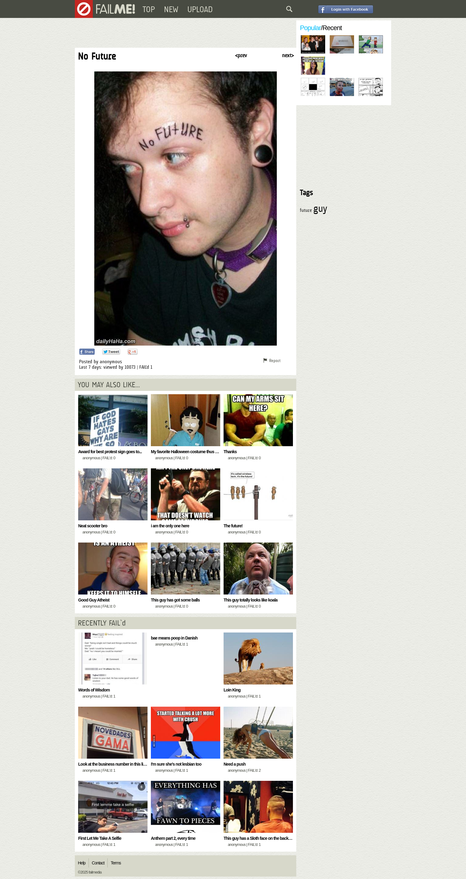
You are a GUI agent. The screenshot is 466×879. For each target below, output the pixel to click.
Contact (98, 862)
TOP (149, 9)
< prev (241, 55)
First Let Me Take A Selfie (99, 838)
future (306, 210)
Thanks (230, 451)
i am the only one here (170, 525)
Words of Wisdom (94, 690)
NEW (171, 9)
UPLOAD (200, 9)
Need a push (234, 764)
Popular (310, 28)
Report (274, 360)
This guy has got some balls (175, 600)
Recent (332, 28)
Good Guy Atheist (93, 600)
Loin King (232, 690)
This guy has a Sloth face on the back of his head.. (267, 838)
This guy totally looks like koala (250, 600)
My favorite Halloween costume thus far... (186, 451)
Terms (116, 862)
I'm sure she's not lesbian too (176, 764)
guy (320, 208)
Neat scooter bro (92, 525)
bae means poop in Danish (174, 638)
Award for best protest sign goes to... (110, 451)
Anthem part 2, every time (173, 838)
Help (81, 862)
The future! (233, 525)
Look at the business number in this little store (118, 764)
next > (288, 55)
